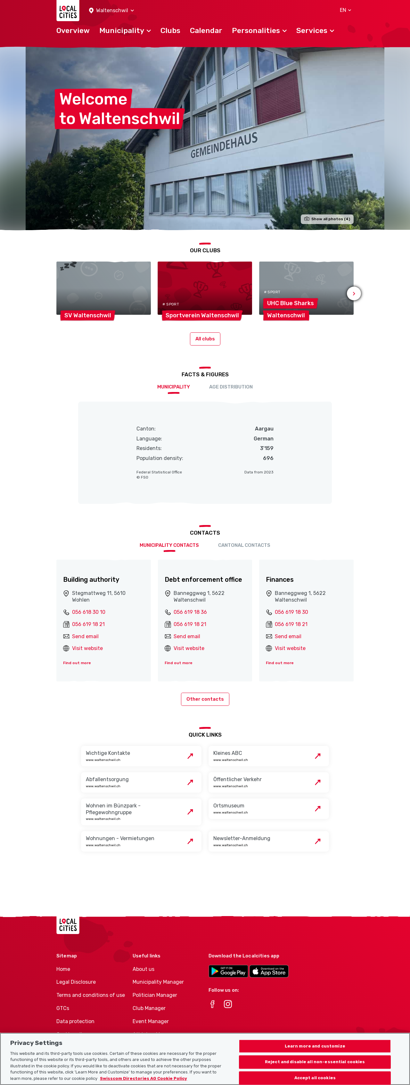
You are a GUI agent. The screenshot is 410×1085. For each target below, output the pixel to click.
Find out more (77, 663)
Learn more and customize (315, 1054)
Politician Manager (155, 995)
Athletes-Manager (155, 1034)
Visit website (87, 648)
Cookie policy (72, 1034)
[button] (111, 10)
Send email (85, 636)
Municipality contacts (169, 545)
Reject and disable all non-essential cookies (315, 1070)
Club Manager (149, 1008)
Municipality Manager (158, 982)
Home (63, 969)
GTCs (62, 1008)
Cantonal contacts (244, 545)
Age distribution (231, 387)
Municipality (173, 387)
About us (143, 969)
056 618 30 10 (88, 612)
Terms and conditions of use (90, 995)
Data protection (75, 1021)
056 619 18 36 (190, 612)
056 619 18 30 (291, 612)
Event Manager (151, 1021)
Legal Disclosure (76, 982)
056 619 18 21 (88, 624)
